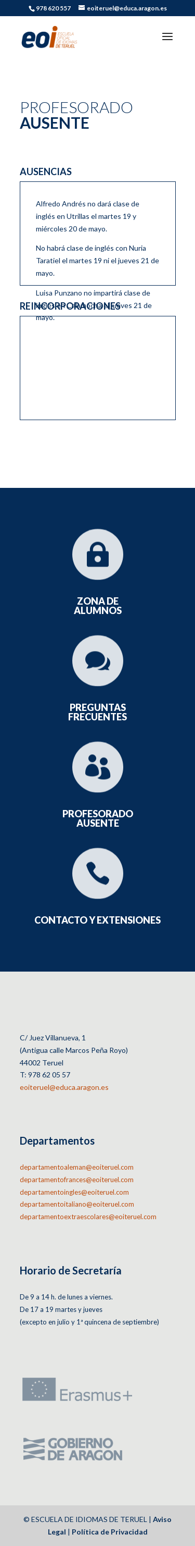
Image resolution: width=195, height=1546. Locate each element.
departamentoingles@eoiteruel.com (74, 1192)
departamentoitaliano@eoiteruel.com (77, 1204)
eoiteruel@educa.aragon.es (64, 1087)
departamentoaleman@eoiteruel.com (77, 1167)
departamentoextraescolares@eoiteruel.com (88, 1216)
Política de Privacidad (110, 1531)
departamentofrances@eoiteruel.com (77, 1179)
